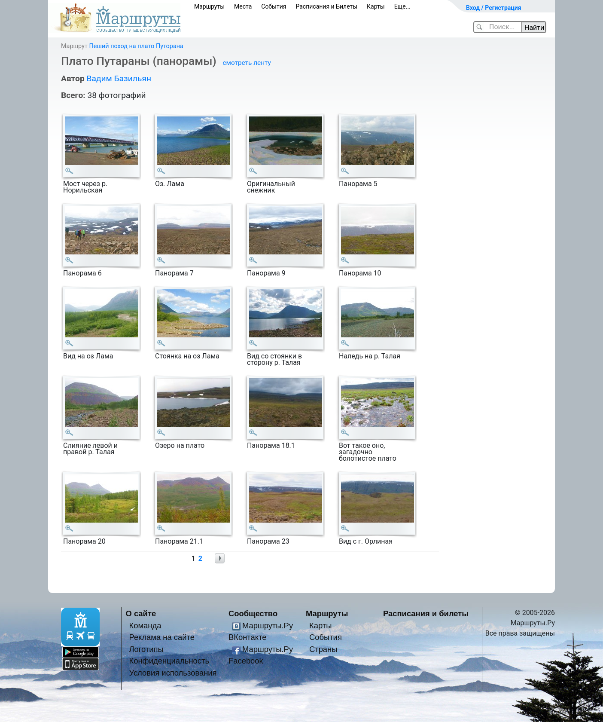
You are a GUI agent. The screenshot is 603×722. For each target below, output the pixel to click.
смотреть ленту (247, 63)
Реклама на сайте (162, 637)
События (273, 6)
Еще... (402, 6)
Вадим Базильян (118, 78)
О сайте (141, 613)
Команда (145, 625)
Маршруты (209, 6)
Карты (376, 6)
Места (243, 6)
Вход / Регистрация (493, 7)
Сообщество (252, 613)
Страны (323, 649)
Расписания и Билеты (326, 6)
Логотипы (146, 649)
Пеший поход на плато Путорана (136, 46)
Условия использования (172, 672)
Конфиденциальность (169, 660)
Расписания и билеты (426, 613)
